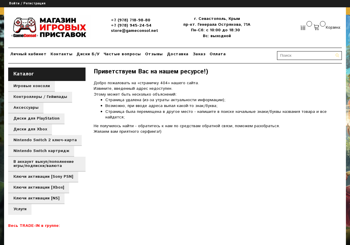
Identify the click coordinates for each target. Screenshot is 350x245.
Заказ (199, 54)
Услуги (20, 209)
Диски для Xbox (30, 129)
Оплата (218, 54)
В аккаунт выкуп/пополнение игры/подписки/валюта (43, 164)
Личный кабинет (28, 54)
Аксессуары (26, 108)
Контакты (61, 54)
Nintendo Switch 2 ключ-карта (45, 140)
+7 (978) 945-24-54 (131, 25)
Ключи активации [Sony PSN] (43, 177)
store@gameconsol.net (134, 31)
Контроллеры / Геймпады (40, 97)
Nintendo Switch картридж (41, 151)
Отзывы (154, 54)
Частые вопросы (122, 54)
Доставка (178, 54)
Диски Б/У (88, 54)
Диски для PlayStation (36, 118)
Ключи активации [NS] (36, 198)
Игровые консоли (31, 86)
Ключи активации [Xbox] (38, 187)
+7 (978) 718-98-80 (130, 20)
